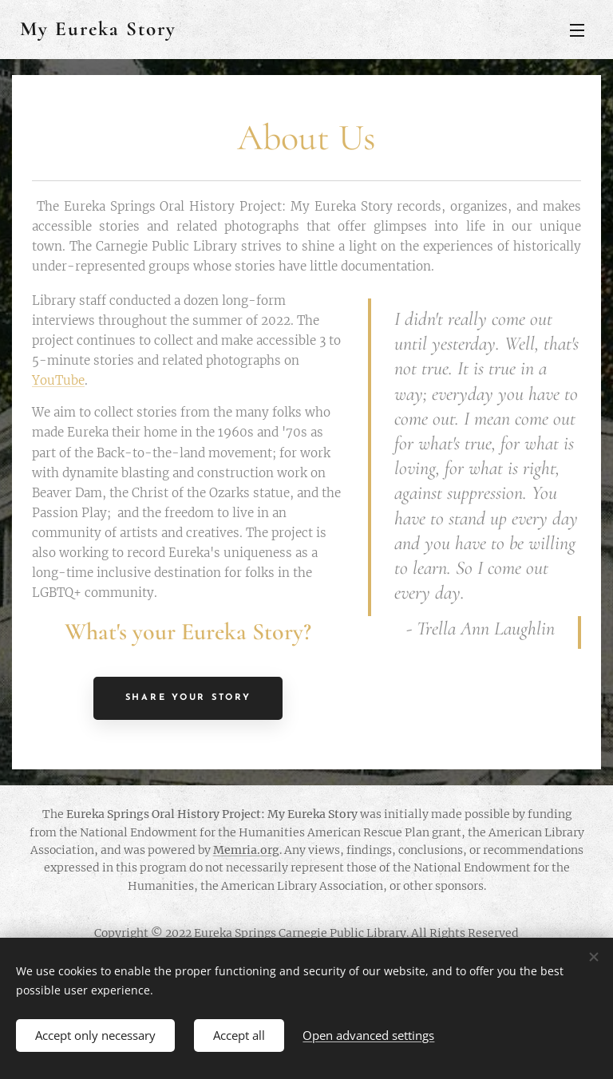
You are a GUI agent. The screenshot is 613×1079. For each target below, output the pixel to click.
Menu (577, 30)
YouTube (58, 380)
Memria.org (246, 850)
